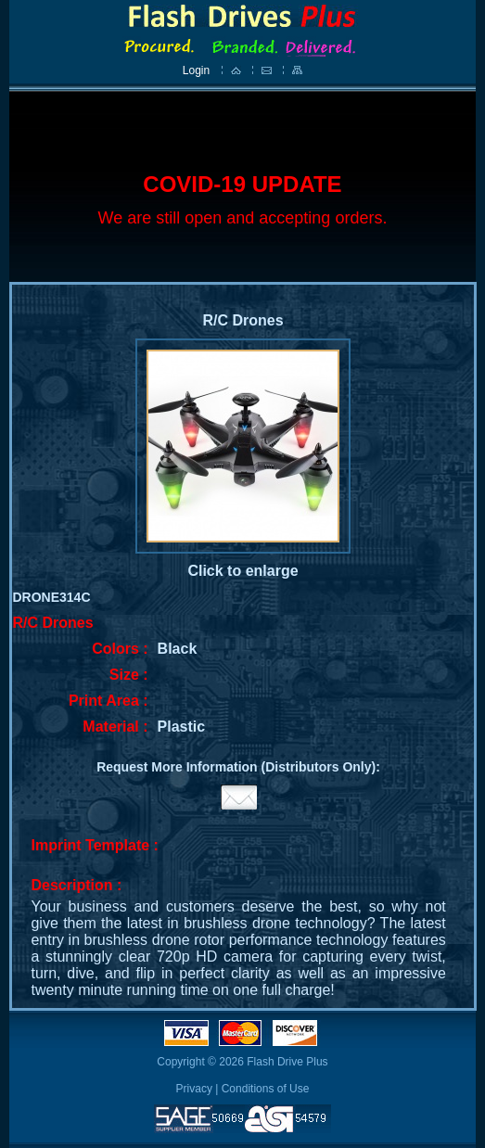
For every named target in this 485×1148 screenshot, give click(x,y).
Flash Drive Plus (287, 1061)
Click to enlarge (242, 571)
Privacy (194, 1088)
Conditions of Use (266, 1088)
